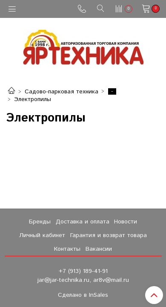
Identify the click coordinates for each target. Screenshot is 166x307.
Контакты (67, 249)
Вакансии (99, 249)
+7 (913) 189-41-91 (83, 271)
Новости (125, 221)
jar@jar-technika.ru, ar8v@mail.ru (83, 280)
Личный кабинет (42, 235)
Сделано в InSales (83, 295)
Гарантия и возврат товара (108, 235)
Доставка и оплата (82, 221)
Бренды (40, 221)
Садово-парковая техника (61, 91)
